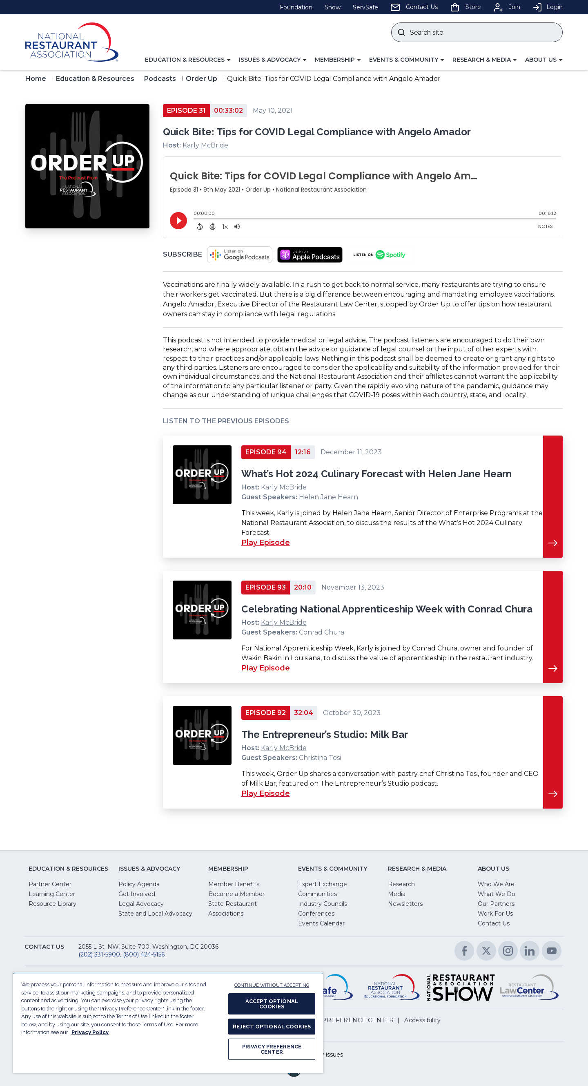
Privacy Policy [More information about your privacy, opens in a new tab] (90, 1032)
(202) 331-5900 (99, 954)
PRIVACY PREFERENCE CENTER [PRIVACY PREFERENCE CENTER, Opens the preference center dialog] (271, 1049)
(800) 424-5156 (144, 954)
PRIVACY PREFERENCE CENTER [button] (343, 1020)
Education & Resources (95, 79)
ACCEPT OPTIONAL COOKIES (271, 1004)
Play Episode (265, 542)
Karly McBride (205, 145)
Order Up (201, 79)
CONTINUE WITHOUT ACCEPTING (271, 985)
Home (35, 79)
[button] (188, 60)
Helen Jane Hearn (328, 497)
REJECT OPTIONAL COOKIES (272, 1026)
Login (547, 7)
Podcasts (160, 79)
